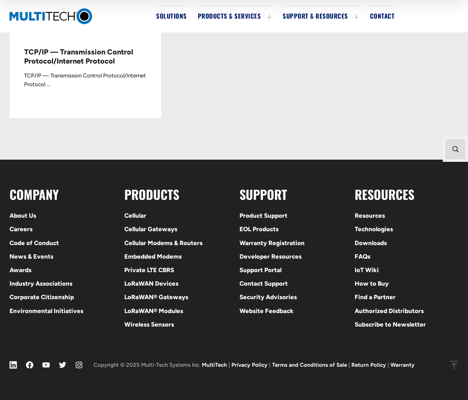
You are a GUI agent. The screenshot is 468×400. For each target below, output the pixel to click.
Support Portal (260, 270)
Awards (20, 270)
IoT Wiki (367, 270)
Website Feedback (266, 311)
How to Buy (372, 283)
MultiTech (214, 365)
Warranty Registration (272, 243)
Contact (382, 15)
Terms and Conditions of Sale (309, 365)
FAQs (362, 256)
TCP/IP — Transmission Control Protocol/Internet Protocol (78, 56)
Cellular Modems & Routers (163, 243)
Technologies (374, 229)
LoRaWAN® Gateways (156, 297)
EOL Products (259, 229)
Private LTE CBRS (149, 270)
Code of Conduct (34, 243)
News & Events (31, 256)
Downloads (371, 243)
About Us (23, 215)
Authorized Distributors (389, 311)
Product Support (263, 215)
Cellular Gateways (150, 229)
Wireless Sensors (149, 324)
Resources (370, 215)
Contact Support (263, 283)
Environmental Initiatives (46, 311)
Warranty (402, 365)
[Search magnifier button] (455, 149)
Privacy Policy (249, 365)
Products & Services (229, 15)
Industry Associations (41, 283)
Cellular (135, 215)
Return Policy (368, 365)
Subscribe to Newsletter (390, 324)
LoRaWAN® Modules (153, 311)
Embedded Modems (153, 256)
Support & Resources (315, 15)
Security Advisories (268, 297)
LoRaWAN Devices (151, 283)
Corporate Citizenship (42, 297)
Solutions (171, 15)
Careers (21, 229)
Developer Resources (270, 256)
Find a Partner (375, 297)
